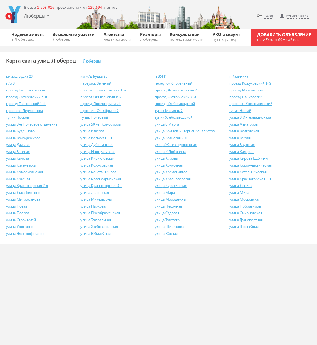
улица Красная (18, 179)
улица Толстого (167, 220)
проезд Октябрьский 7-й (175, 97)
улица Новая (16, 206)
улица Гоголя (240, 138)
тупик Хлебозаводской (174, 117)
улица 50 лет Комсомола (100, 124)
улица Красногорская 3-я (101, 185)
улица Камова (17, 158)
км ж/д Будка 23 (19, 76)
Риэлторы (150, 36)
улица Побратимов (245, 206)
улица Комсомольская (24, 172)
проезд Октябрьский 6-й (100, 97)
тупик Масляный (169, 110)
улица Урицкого (19, 226)
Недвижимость (27, 36)
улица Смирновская (245, 213)
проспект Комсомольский (250, 103)
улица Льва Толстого (23, 192)
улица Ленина (240, 185)
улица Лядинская (94, 192)
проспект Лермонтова (24, 110)
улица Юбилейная (95, 233)
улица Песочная (168, 206)
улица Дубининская (96, 144)
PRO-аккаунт (226, 36)
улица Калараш (241, 151)
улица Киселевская (21, 165)
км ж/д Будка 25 (93, 76)
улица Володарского (23, 138)
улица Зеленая (18, 151)
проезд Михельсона (246, 90)
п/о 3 (10, 83)
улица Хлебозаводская (99, 226)
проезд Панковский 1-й (26, 103)
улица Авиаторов (243, 124)
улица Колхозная (169, 165)
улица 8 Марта (167, 124)
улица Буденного (20, 131)
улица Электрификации (25, 233)
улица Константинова (98, 172)
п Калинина (238, 76)
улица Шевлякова (169, 226)
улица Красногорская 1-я (250, 179)
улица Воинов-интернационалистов (185, 131)
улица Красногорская (173, 179)
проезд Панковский (245, 97)
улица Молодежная (171, 199)
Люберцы (92, 61)
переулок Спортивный (173, 83)
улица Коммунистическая (250, 165)
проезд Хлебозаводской (175, 103)
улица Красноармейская (100, 179)
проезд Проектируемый (100, 103)
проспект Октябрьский (99, 110)
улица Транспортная (246, 220)
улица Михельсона (96, 199)
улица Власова (92, 131)
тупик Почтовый (94, 117)
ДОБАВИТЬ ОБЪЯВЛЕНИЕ (284, 37)
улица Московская (244, 199)
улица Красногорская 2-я (27, 185)
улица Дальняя (18, 144)
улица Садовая (167, 213)
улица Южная (166, 233)
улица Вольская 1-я (96, 138)
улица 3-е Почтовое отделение (31, 124)
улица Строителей (21, 220)
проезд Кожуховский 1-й (250, 83)
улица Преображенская (100, 213)
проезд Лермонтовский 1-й (103, 90)
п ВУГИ (161, 76)
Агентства (117, 36)
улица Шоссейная (244, 226)
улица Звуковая (242, 144)
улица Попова (17, 213)
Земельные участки (73, 36)
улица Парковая (93, 206)
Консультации (186, 36)
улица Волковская (244, 131)
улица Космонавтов (171, 172)
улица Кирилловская (97, 158)
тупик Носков (17, 117)
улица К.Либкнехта (170, 151)
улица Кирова (166, 158)
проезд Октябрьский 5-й (26, 97)
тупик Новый (240, 110)
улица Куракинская (171, 185)
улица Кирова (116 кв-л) (249, 158)
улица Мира (165, 192)
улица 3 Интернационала (250, 117)
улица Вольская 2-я (171, 138)
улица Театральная (95, 220)
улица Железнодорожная (176, 144)
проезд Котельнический (26, 90)
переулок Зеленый (95, 83)
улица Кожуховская (96, 165)
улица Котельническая (248, 172)
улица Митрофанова (23, 199)
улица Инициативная (97, 151)
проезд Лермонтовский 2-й (177, 90)
